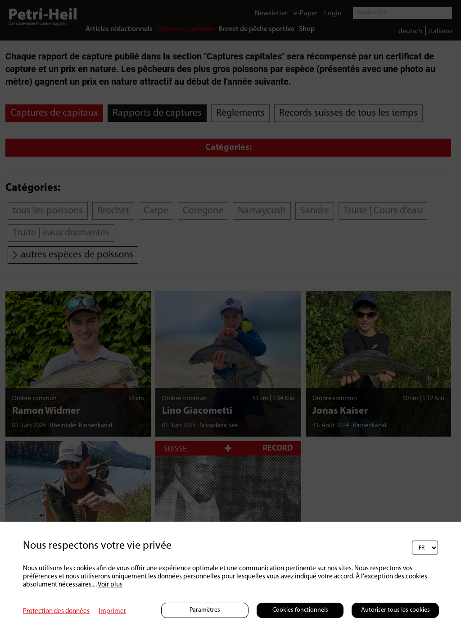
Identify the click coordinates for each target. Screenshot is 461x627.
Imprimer (112, 611)
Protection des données (56, 611)
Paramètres (205, 610)
